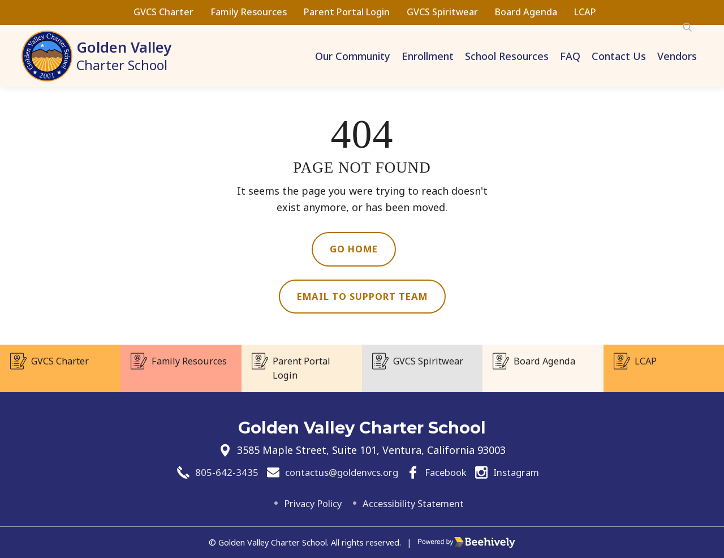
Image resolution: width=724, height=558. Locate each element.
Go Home (354, 249)
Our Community (352, 56)
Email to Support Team (362, 298)
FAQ (570, 56)
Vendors (677, 56)
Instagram (524, 471)
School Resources (507, 56)
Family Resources (248, 12)
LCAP (585, 12)
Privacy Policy (306, 503)
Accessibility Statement (417, 503)
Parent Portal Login (347, 12)
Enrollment (428, 56)
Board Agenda (526, 12)
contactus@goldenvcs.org (336, 471)
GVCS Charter (163, 12)
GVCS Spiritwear (442, 12)
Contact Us (619, 56)
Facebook (448, 471)
